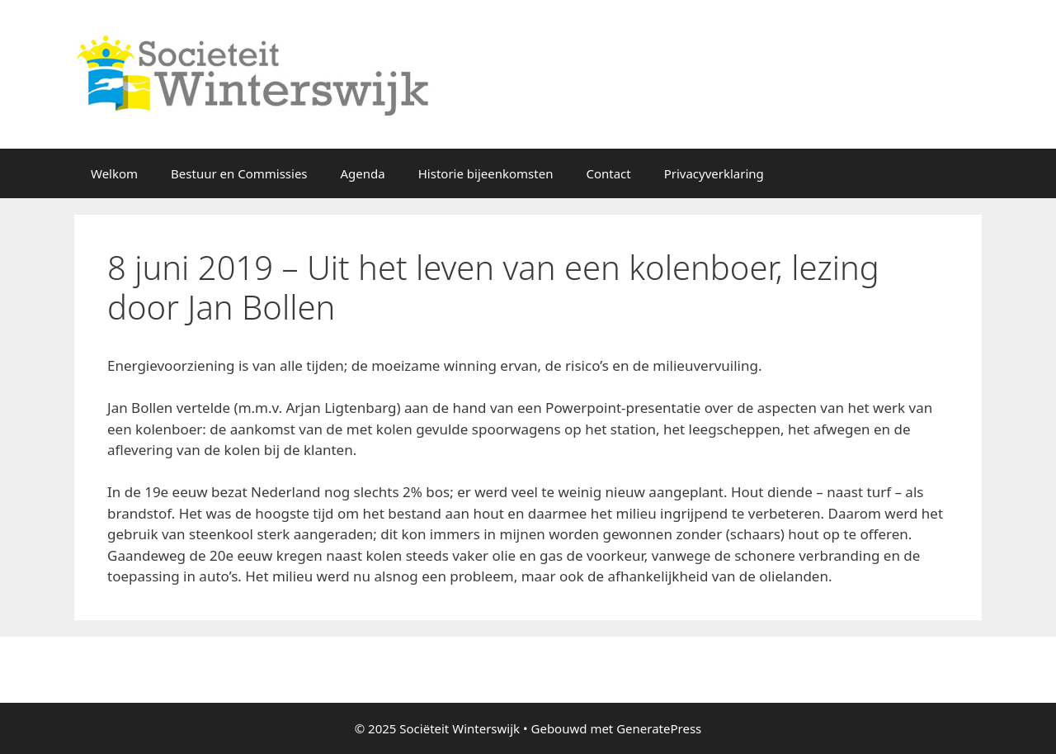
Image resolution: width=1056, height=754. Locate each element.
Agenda (363, 173)
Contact (608, 173)
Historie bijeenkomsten (486, 173)
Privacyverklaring (714, 173)
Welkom (114, 173)
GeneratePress (658, 728)
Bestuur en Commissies (239, 173)
